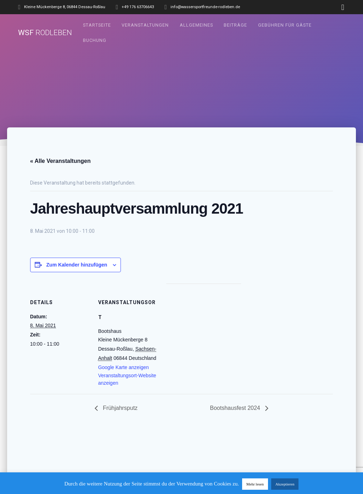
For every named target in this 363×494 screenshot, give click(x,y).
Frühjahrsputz (119, 408)
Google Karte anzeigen (123, 367)
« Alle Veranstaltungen (60, 161)
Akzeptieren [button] (285, 484)
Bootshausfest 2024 (236, 408)
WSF (45, 33)
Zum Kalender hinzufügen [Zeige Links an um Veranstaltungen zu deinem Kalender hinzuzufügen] (76, 265)
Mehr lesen (255, 484)
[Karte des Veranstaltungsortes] (203, 332)
